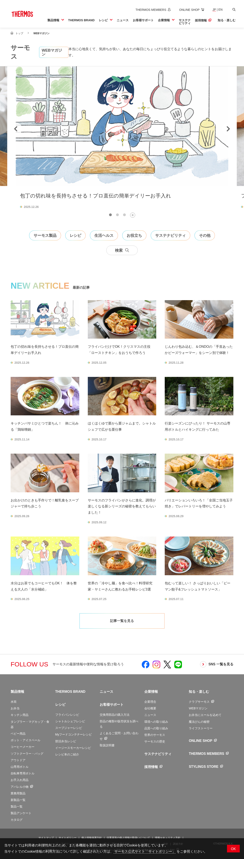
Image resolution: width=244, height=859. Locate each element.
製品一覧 (17, 806)
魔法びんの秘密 (199, 721)
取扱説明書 (107, 745)
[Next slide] (228, 128)
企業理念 (150, 701)
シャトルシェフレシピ (70, 721)
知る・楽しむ (199, 691)
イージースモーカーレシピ (73, 748)
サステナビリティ (158, 754)
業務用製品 (18, 793)
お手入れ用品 (19, 780)
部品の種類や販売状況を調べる (119, 724)
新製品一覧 (18, 800)
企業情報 (151, 691)
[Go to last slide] (15, 128)
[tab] (110, 214)
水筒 (14, 701)
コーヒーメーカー (22, 746)
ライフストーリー (201, 728)
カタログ (17, 819)
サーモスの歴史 (154, 741)
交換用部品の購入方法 (114, 714)
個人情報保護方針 (91, 837)
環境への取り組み (156, 721)
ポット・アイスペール (25, 740)
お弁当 (15, 708)
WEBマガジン (198, 708)
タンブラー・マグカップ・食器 (30, 724)
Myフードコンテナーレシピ (73, 734)
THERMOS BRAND (70, 691)
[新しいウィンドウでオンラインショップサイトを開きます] (191, 9)
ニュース (106, 691)
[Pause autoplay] (132, 215)
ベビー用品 (18, 733)
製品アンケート (21, 813)
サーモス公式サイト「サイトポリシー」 (144, 851)
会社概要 (150, 708)
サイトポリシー (68, 837)
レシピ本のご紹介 (67, 754)
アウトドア (18, 760)
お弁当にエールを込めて (205, 715)
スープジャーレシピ (68, 728)
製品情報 (17, 691)
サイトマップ (46, 837)
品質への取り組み (156, 728)
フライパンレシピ (67, 714)
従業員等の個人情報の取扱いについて (128, 837)
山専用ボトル (19, 766)
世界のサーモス (154, 735)
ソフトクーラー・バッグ (27, 753)
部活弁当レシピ (65, 741)
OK (233, 849)
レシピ (60, 704)
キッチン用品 (19, 715)
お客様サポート (111, 704)
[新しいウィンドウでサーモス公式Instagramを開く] (156, 664)
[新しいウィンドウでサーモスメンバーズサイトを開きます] (153, 9)
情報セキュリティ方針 (167, 837)
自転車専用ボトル (22, 773)
